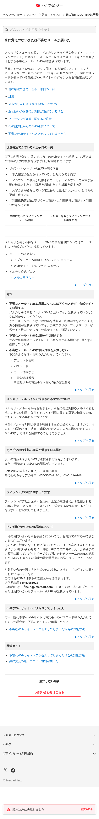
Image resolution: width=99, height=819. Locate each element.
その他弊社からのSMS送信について (31, 126)
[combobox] (49, 29)
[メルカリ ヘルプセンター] (49, 5)
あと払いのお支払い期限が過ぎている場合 (35, 111)
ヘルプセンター (12, 14)
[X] (5, 802)
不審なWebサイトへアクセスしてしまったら (37, 133)
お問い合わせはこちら (49, 724)
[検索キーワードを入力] (53, 29)
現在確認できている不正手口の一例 (31, 89)
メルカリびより (24, 309)
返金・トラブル (51, 14)
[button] (6, 29)
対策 (11, 96)
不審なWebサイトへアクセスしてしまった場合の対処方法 (47, 661)
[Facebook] (13, 803)
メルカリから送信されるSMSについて (33, 104)
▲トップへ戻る (84, 317)
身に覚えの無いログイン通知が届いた (33, 693)
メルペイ (32, 14)
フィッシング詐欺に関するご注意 (30, 118)
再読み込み (87, 809)
